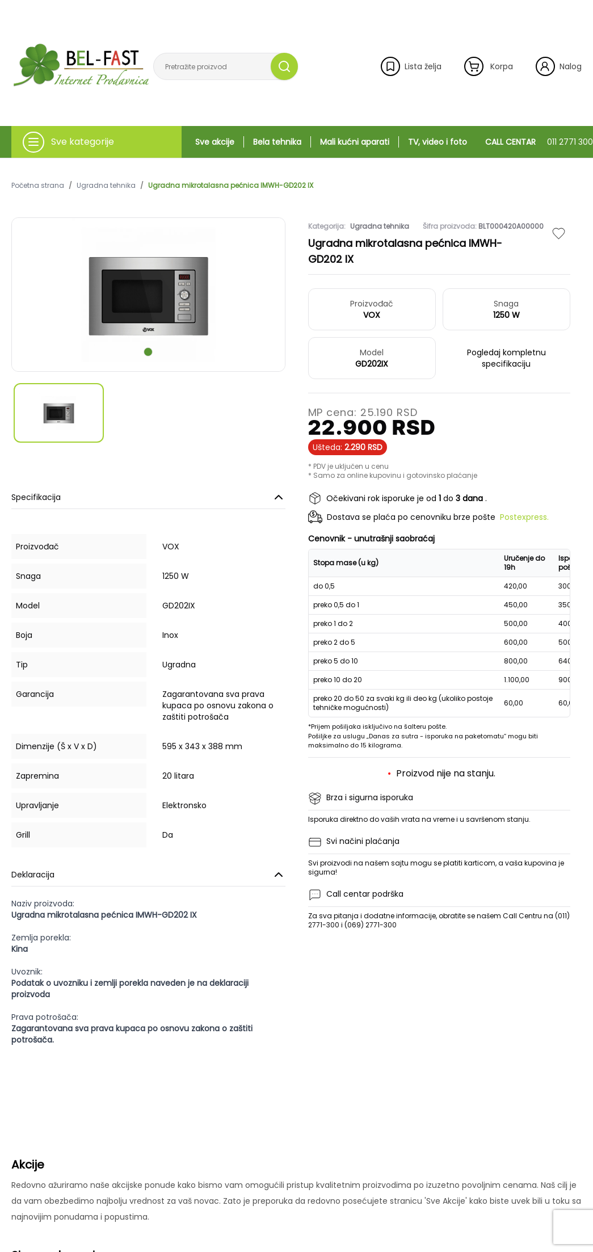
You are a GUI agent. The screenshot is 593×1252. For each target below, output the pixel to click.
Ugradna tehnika (106, 185)
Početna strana (37, 185)
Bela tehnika (277, 142)
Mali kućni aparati (354, 142)
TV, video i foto (437, 142)
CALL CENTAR (539, 142)
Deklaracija (148, 874)
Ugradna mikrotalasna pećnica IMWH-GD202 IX (230, 185)
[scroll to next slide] (148, 351)
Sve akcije (214, 142)
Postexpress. (524, 517)
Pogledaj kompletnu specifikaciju (506, 358)
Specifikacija (148, 497)
